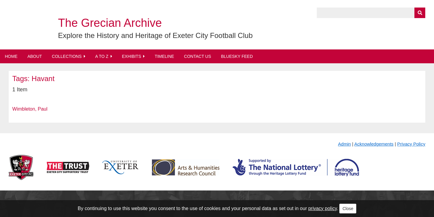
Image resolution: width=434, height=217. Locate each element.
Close (347, 208)
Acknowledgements (374, 143)
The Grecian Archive (110, 23)
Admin (344, 143)
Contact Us (197, 56)
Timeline (164, 56)
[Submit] (419, 13)
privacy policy (322, 208)
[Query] (371, 13)
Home (11, 56)
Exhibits (131, 56)
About (34, 56)
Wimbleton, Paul (30, 109)
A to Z (101, 56)
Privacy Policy (411, 143)
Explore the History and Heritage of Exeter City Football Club (155, 35)
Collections (67, 56)
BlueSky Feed (237, 56)
